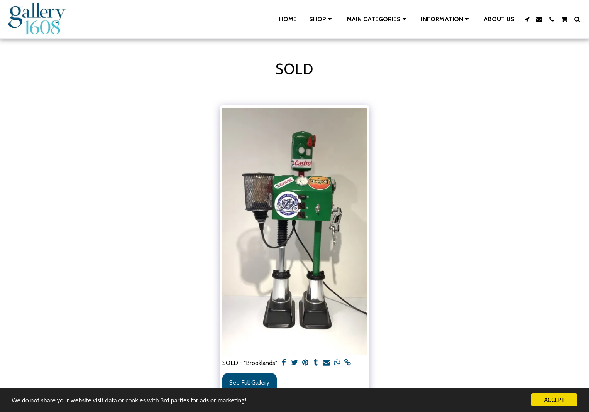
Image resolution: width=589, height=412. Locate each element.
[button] (378, 19)
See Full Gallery (249, 382)
